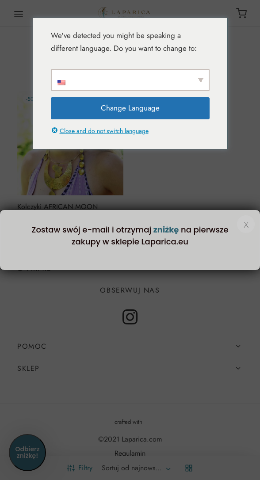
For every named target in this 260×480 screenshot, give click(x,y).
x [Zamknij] (246, 224)
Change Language (130, 108)
